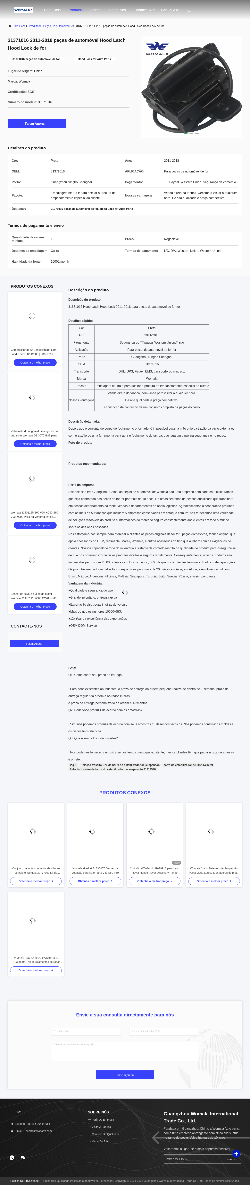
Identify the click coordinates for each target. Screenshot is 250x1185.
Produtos (76, 10)
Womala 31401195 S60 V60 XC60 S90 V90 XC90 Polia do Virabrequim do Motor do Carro (34, 517)
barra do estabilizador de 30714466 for (188, 765)
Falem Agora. (37, 124)
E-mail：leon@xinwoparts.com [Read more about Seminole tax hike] (31, 1131)
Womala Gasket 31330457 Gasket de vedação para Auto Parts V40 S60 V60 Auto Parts (95, 871)
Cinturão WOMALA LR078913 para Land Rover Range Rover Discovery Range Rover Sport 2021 (154, 871)
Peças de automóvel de (58, 26)
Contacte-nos (144, 10)
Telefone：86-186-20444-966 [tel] (30, 1123)
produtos (34, 26)
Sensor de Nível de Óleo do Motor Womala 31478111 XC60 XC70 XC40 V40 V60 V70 (33, 598)
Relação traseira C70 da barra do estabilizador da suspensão (120, 765)
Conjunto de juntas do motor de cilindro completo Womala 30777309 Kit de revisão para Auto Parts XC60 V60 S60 (36, 871)
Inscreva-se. (230, 1159)
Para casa (52, 10)
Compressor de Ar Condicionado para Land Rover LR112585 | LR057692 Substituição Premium (33, 354)
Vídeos (95, 10)
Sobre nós (117, 10)
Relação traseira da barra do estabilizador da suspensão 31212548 (113, 769)
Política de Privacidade (24, 1180)
